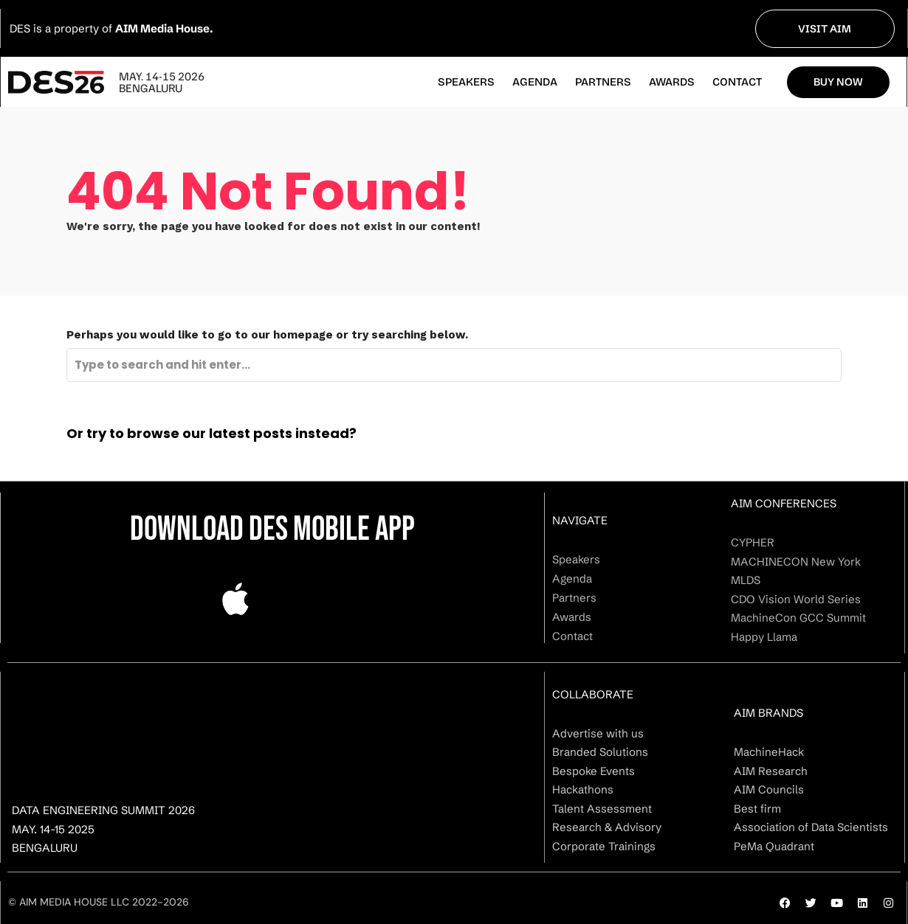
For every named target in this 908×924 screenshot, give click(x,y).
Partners (603, 81)
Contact (737, 81)
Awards (672, 81)
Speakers (466, 81)
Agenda (534, 81)
